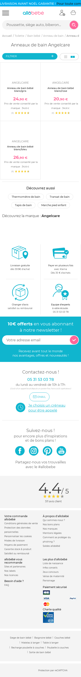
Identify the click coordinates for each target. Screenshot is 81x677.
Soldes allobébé (51, 546)
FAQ (6, 585)
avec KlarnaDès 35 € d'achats (60, 259)
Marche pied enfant (53, 205)
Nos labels (10, 571)
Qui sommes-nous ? (54, 520)
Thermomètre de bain (26, 196)
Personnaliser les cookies (18, 536)
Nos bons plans (51, 524)
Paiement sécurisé (55, 587)
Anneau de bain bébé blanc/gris (20, 89)
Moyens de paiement (16, 545)
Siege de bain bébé (20, 637)
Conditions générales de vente (21, 523)
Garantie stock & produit (17, 549)
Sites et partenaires (14, 566)
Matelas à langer (30, 642)
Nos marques (50, 528)
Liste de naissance (53, 563)
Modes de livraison (14, 540)
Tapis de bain (23, 205)
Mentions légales (52, 533)
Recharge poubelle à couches (27, 647)
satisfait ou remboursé (20, 296)
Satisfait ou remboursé (16, 553)
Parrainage (49, 580)
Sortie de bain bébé (40, 652)
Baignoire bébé (42, 637)
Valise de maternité (53, 576)
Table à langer (51, 642)
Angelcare (50, 216)
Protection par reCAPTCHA (52, 670)
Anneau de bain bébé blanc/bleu (20, 148)
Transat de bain (60, 196)
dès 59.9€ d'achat (20, 259)
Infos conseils (50, 567)
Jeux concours (51, 572)
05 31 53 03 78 (60, 312)
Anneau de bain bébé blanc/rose (61, 89)
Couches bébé (62, 637)
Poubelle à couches (58, 647)
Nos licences (11, 575)
